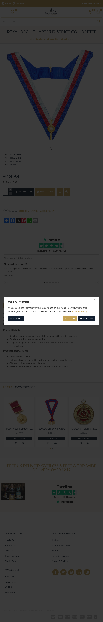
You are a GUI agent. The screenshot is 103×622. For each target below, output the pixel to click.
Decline (70, 318)
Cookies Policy (79, 311)
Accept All (86, 318)
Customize (16, 318)
